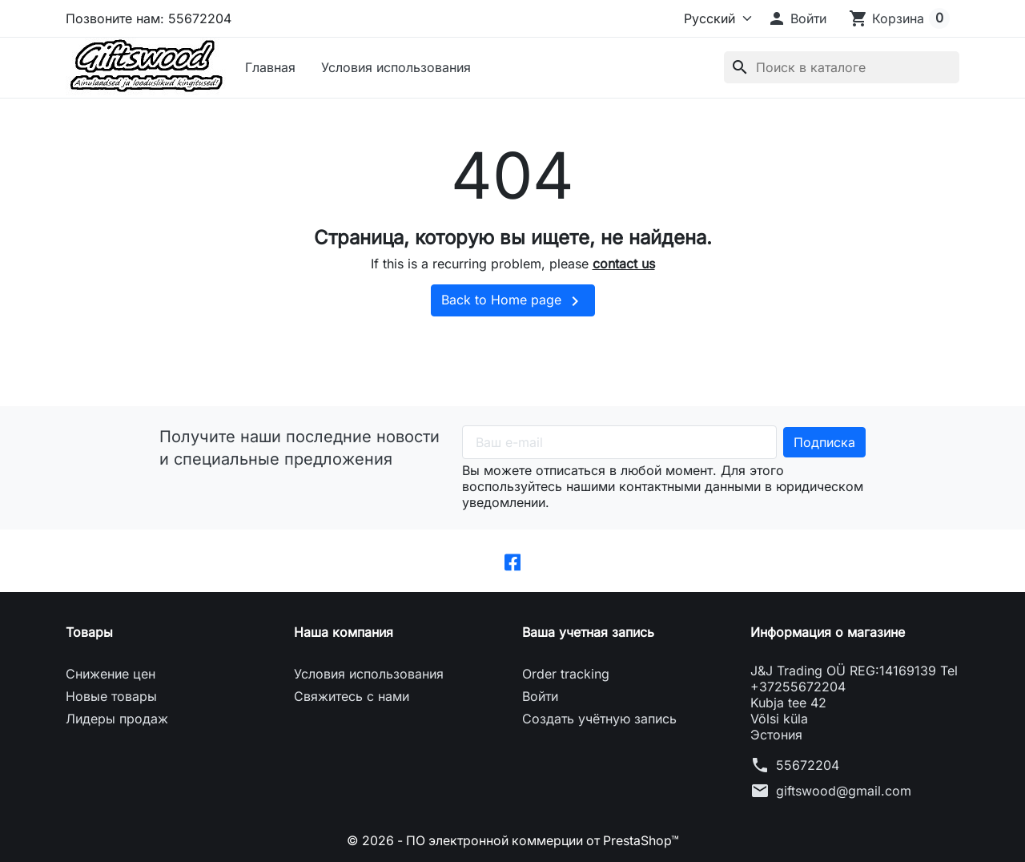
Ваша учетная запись (588, 632)
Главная (270, 67)
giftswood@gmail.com (843, 791)
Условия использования (396, 67)
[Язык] (711, 18)
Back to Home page (513, 301)
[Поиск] (841, 67)
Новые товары (111, 696)
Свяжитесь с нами (351, 696)
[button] (797, 18)
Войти (540, 696)
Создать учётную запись (599, 719)
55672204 (807, 765)
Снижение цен (110, 674)
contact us (624, 264)
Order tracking (565, 674)
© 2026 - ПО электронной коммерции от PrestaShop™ (513, 840)
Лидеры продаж (117, 719)
